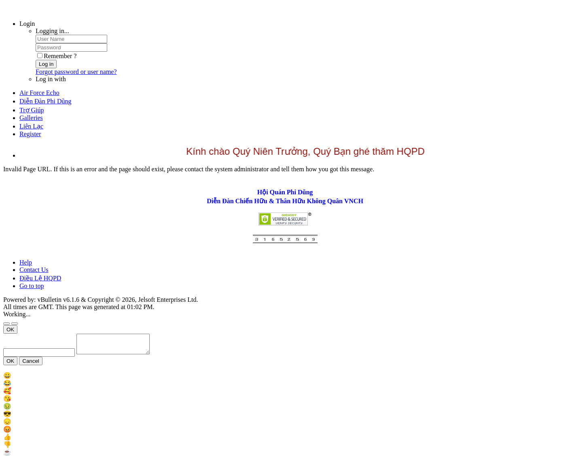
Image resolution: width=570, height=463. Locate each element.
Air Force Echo (39, 92)
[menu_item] (285, 379)
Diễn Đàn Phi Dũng (45, 101)
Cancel (30, 365)
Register (30, 133)
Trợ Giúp (31, 110)
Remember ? (56, 56)
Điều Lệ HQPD (40, 278)
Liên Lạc (31, 126)
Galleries (31, 117)
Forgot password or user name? (76, 71)
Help (25, 262)
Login (27, 23)
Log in (46, 64)
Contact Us (34, 269)
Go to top (31, 285)
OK (10, 329)
